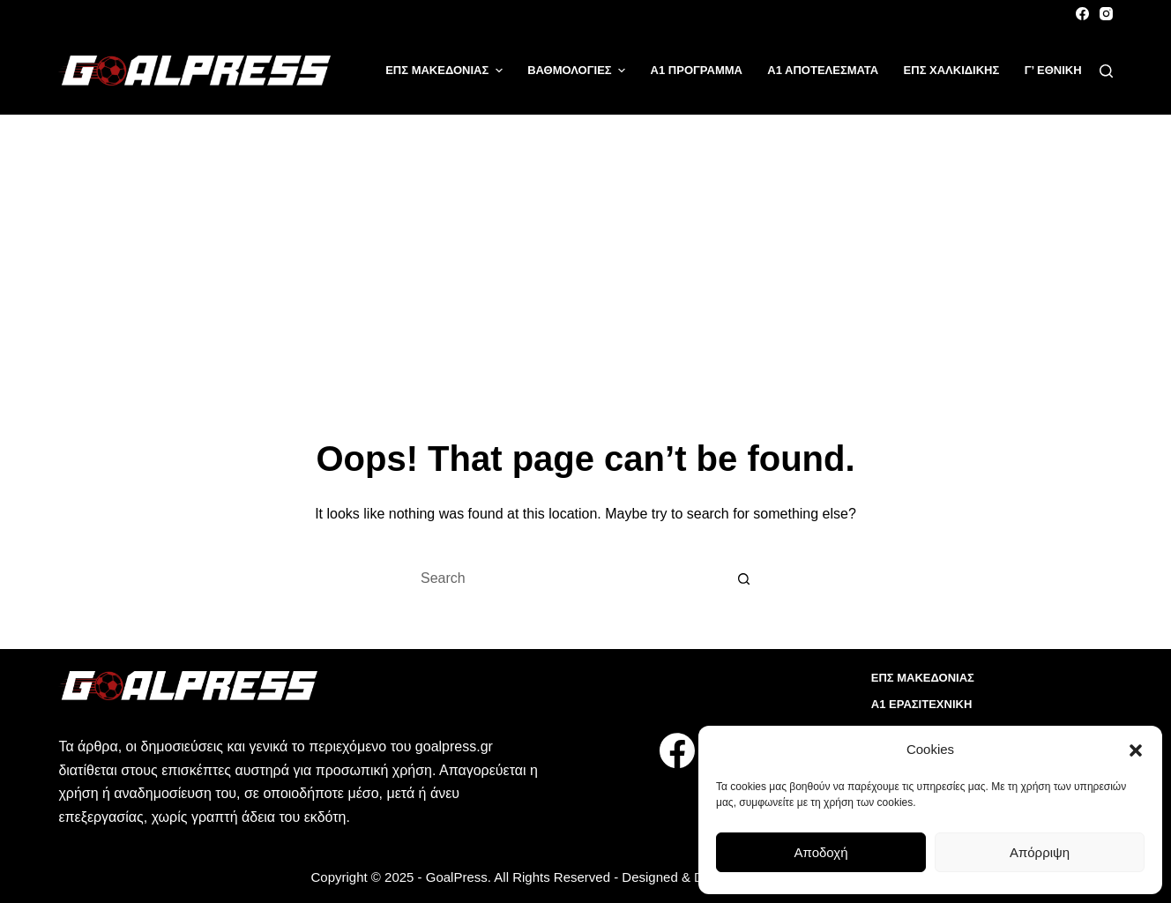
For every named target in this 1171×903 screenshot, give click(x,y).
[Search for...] (568, 578)
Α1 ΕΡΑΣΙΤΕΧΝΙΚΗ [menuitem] (921, 704)
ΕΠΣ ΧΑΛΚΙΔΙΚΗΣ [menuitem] (952, 70)
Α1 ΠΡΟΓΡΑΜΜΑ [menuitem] (696, 70)
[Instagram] (1106, 13)
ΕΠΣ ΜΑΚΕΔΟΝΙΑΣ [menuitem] (446, 70)
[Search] (1106, 71)
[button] (1136, 750)
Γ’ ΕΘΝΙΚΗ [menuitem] (1053, 70)
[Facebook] (1082, 13)
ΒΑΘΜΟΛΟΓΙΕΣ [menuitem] (578, 70)
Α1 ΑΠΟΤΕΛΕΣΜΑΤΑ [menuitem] (822, 70)
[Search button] (744, 578)
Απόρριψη (1040, 852)
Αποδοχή (821, 852)
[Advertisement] (585, 246)
